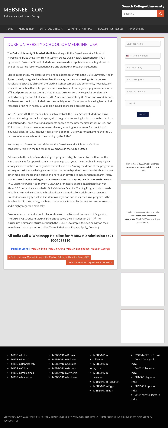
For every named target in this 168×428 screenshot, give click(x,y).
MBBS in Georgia (100, 248)
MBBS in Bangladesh (78, 248)
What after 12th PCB (80, 29)
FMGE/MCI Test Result (110, 29)
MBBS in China (56, 248)
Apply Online (136, 29)
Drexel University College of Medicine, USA (89, 262)
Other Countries (51, 29)
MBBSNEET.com (24, 9)
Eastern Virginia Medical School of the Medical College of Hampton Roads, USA (49, 257)
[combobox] (128, 55)
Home (9, 29)
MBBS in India (26, 29)
